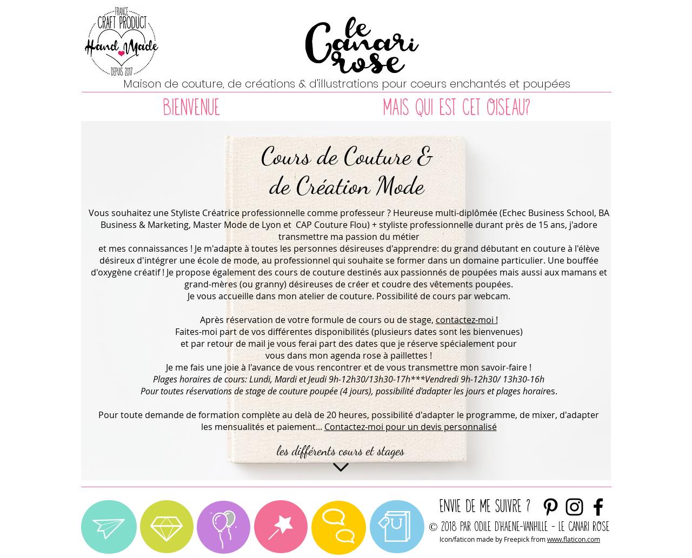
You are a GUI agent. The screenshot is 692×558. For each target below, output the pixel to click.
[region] (109, 527)
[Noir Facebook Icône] (598, 507)
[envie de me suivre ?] (574, 507)
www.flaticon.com (573, 539)
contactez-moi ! (467, 320)
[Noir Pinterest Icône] (550, 507)
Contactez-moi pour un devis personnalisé (410, 427)
